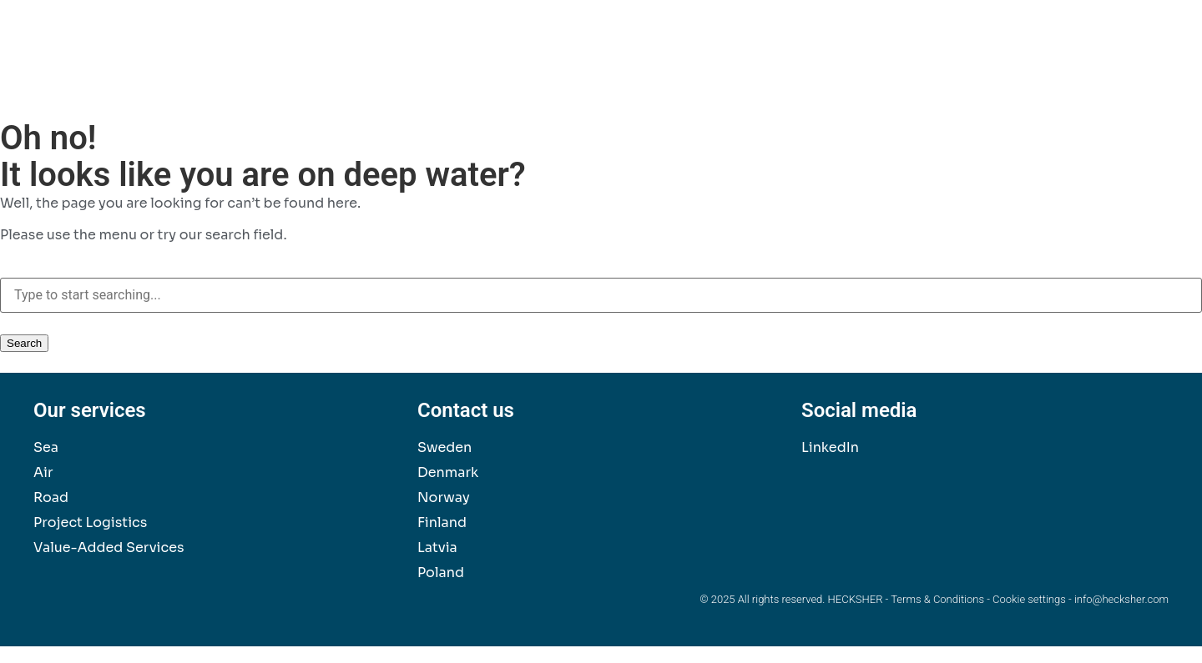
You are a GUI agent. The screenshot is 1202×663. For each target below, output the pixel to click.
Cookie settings (1029, 599)
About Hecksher (1103, 67)
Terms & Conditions (937, 599)
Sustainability (768, 67)
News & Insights (885, 67)
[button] (1146, 38)
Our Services (661, 67)
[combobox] (601, 295)
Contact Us (994, 67)
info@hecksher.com (1121, 599)
